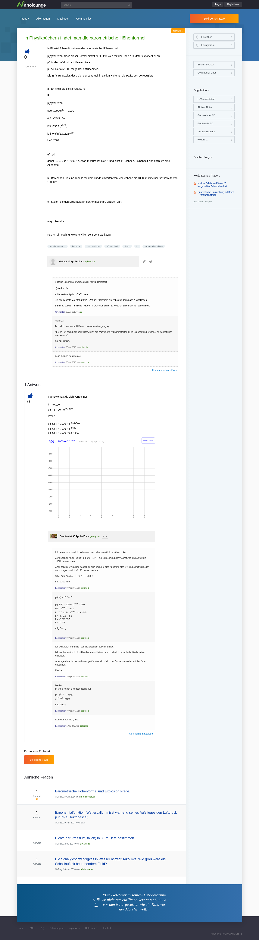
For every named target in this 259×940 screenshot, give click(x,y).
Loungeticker (208, 45)
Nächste (178, 31)
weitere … (203, 139)
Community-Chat (207, 72)
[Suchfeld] (96, 5)
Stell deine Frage (214, 18)
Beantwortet (66, 536)
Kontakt (107, 928)
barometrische (93, 246)
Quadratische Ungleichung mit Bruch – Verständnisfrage (216, 193)
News (21, 928)
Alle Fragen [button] (43, 18)
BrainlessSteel (87, 796)
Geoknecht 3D (205, 123)
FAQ (42, 928)
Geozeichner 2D (206, 115)
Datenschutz (91, 928)
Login (218, 4)
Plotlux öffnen (148, 441)
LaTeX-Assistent (206, 99)
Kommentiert (60, 312)
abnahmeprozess (57, 246)
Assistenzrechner (207, 131)
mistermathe (86, 869)
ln (137, 246)
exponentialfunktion (154, 246)
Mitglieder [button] (63, 18)
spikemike (90, 261)
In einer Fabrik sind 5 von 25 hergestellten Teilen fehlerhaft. (213, 185)
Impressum (74, 928)
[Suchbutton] (129, 5)
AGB (32, 928)
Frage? (24, 18)
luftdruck (76, 246)
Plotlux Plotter (205, 107)
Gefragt (63, 261)
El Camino (85, 843)
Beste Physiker (206, 64)
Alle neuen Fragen (202, 201)
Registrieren (233, 4)
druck (127, 246)
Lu (81, 312)
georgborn (84, 362)
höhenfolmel (112, 246)
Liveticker (206, 37)
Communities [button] (84, 18)
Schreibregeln (56, 928)
